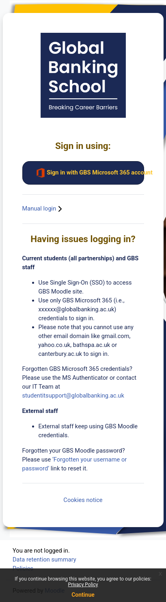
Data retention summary (44, 559)
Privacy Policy (83, 584)
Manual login (43, 208)
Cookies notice (82, 500)
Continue (83, 594)
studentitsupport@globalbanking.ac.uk (73, 395)
